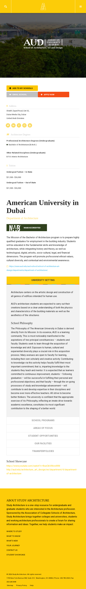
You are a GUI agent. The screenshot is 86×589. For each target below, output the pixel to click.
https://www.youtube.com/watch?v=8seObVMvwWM (33, 465)
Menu (80, 6)
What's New (12, 541)
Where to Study (14, 531)
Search (5, 6)
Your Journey (13, 545)
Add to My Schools (22, 88)
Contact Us (12, 550)
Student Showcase (16, 555)
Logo (43, 6)
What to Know (13, 536)
